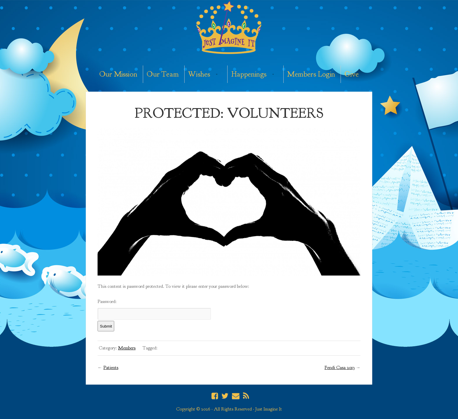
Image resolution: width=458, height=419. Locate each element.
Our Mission (118, 74)
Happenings (248, 74)
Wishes (199, 74)
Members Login (311, 74)
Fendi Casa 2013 (340, 367)
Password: (154, 309)
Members (127, 348)
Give (351, 74)
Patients (110, 367)
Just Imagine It (229, 28)
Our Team (163, 74)
